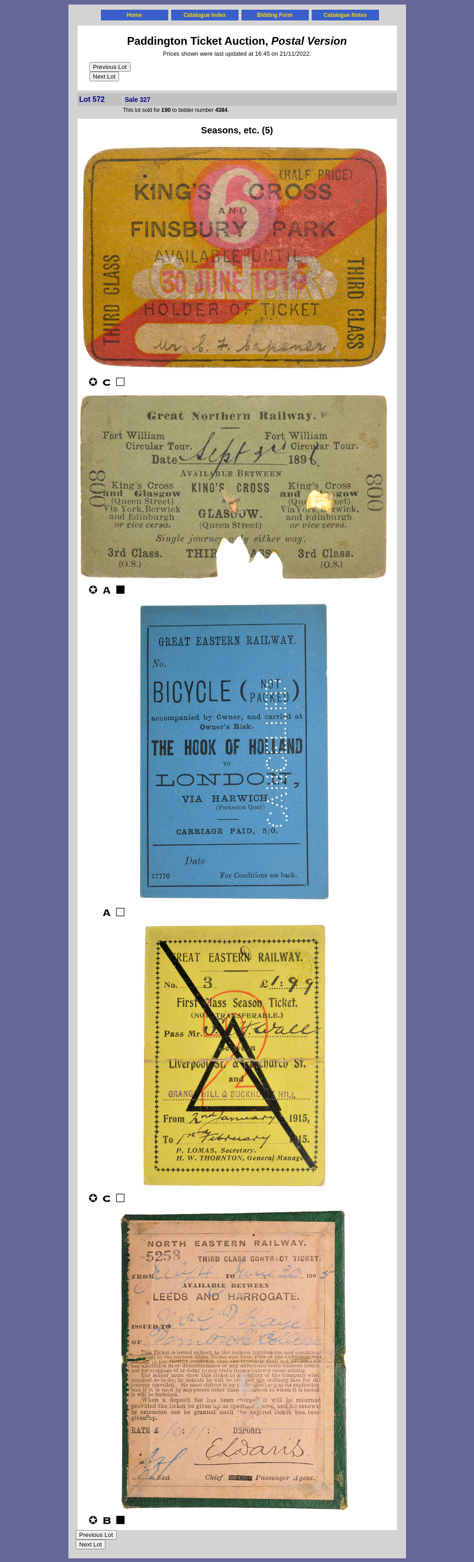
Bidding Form (275, 15)
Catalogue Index (204, 15)
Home (134, 15)
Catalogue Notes (345, 15)
